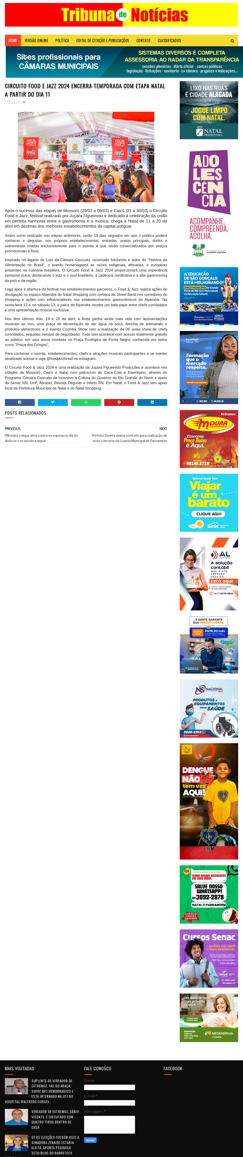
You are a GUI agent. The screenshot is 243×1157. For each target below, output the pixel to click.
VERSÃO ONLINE (36, 40)
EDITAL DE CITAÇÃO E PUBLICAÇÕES (102, 40)
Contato (143, 40)
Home (13, 40)
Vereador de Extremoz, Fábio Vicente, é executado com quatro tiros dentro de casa (55, 1119)
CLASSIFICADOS (169, 40)
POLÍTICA (62, 40)
